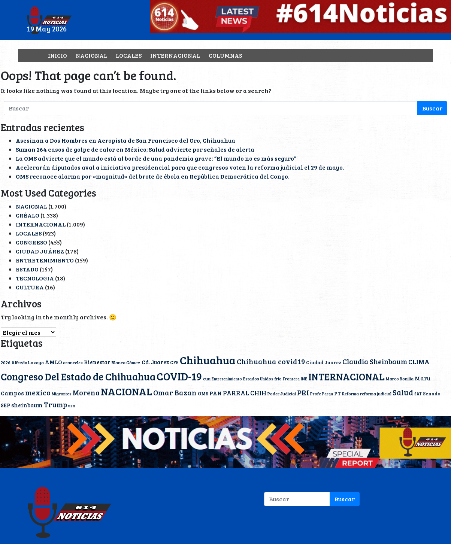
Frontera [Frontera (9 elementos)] (291, 379)
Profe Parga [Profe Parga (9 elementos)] (321, 393)
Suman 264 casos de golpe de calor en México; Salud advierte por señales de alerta (135, 149)
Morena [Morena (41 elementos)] (86, 392)
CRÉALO (27, 215)
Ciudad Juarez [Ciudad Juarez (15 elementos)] (323, 362)
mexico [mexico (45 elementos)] (38, 392)
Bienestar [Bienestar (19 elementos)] (97, 362)
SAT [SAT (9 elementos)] (418, 393)
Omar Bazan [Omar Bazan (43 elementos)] (175, 392)
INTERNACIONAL (175, 55)
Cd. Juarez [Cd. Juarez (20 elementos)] (155, 362)
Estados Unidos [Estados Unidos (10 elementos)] (258, 379)
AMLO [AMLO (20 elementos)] (53, 362)
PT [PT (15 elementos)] (337, 393)
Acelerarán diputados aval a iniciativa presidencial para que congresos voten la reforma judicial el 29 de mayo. (180, 167)
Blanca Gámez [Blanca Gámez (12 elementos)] (126, 362)
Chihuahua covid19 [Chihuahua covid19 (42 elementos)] (271, 361)
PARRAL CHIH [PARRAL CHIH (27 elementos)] (244, 393)
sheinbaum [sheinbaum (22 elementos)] (27, 405)
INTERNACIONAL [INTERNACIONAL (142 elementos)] (346, 376)
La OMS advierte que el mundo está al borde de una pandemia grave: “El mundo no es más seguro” (156, 158)
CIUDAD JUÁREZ (40, 251)
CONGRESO (31, 242)
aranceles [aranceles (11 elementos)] (73, 362)
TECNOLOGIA (35, 278)
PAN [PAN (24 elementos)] (215, 393)
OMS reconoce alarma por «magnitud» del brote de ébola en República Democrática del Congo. (153, 176)
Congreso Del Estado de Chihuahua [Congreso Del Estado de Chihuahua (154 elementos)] (78, 376)
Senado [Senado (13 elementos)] (432, 393)
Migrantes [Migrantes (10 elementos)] (62, 393)
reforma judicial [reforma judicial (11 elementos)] (375, 393)
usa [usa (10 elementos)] (71, 405)
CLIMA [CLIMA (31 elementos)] (419, 361)
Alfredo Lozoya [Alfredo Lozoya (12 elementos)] (28, 362)
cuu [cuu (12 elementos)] (207, 379)
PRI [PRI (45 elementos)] (303, 392)
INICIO (57, 55)
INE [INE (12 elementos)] (304, 379)
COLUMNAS (225, 55)
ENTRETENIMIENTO (45, 260)
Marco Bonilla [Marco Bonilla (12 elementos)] (400, 379)
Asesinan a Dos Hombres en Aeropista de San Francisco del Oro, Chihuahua (125, 140)
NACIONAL (91, 55)
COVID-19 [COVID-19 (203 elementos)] (179, 376)
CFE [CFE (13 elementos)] (174, 362)
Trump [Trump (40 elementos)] (55, 404)
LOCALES (129, 55)
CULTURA (30, 287)
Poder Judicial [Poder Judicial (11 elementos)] (281, 393)
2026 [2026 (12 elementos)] (5, 362)
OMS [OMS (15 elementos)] (203, 393)
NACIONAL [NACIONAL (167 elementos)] (126, 391)
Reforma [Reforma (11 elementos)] (350, 393)
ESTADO (27, 269)
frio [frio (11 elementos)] (278, 379)
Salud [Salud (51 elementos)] (403, 392)
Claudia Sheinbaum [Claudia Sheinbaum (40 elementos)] (374, 361)
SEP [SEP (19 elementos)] (5, 405)
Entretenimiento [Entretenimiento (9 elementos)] (227, 379)
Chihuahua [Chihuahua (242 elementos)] (208, 359)
